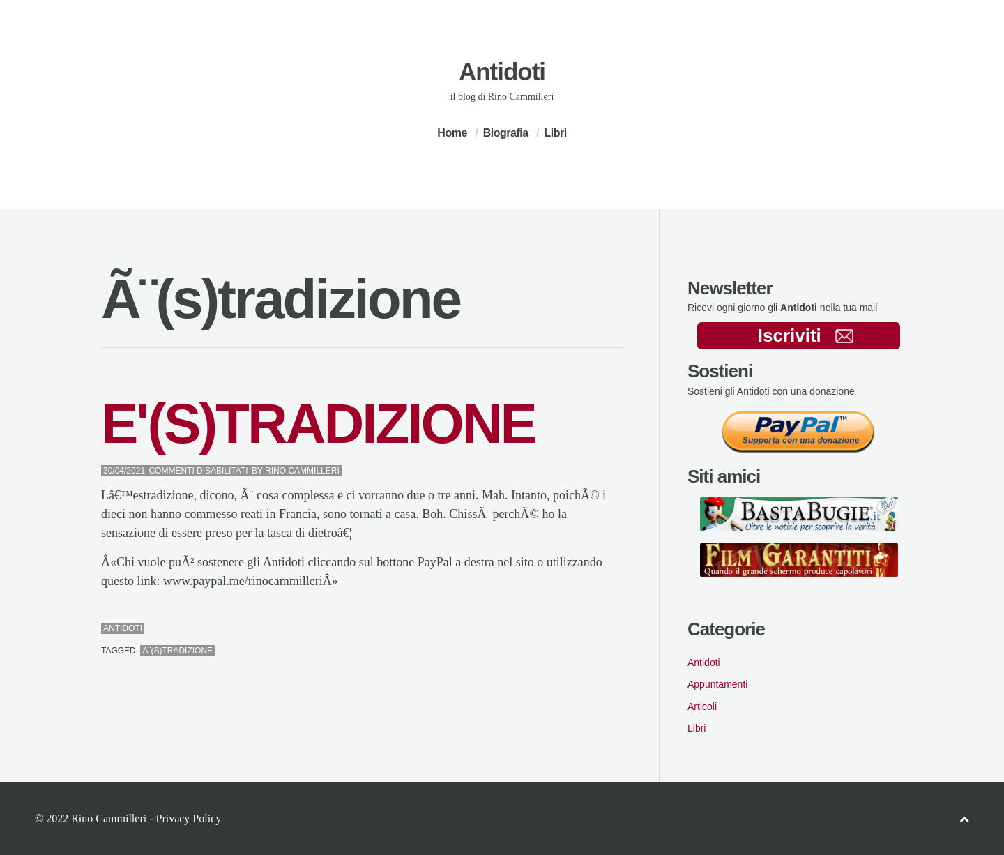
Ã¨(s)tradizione (177, 651)
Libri (555, 133)
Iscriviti (805, 335)
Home (451, 133)
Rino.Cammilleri (302, 471)
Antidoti (502, 71)
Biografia (505, 133)
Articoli (702, 706)
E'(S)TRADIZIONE (318, 424)
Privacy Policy (188, 818)
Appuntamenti (717, 684)
